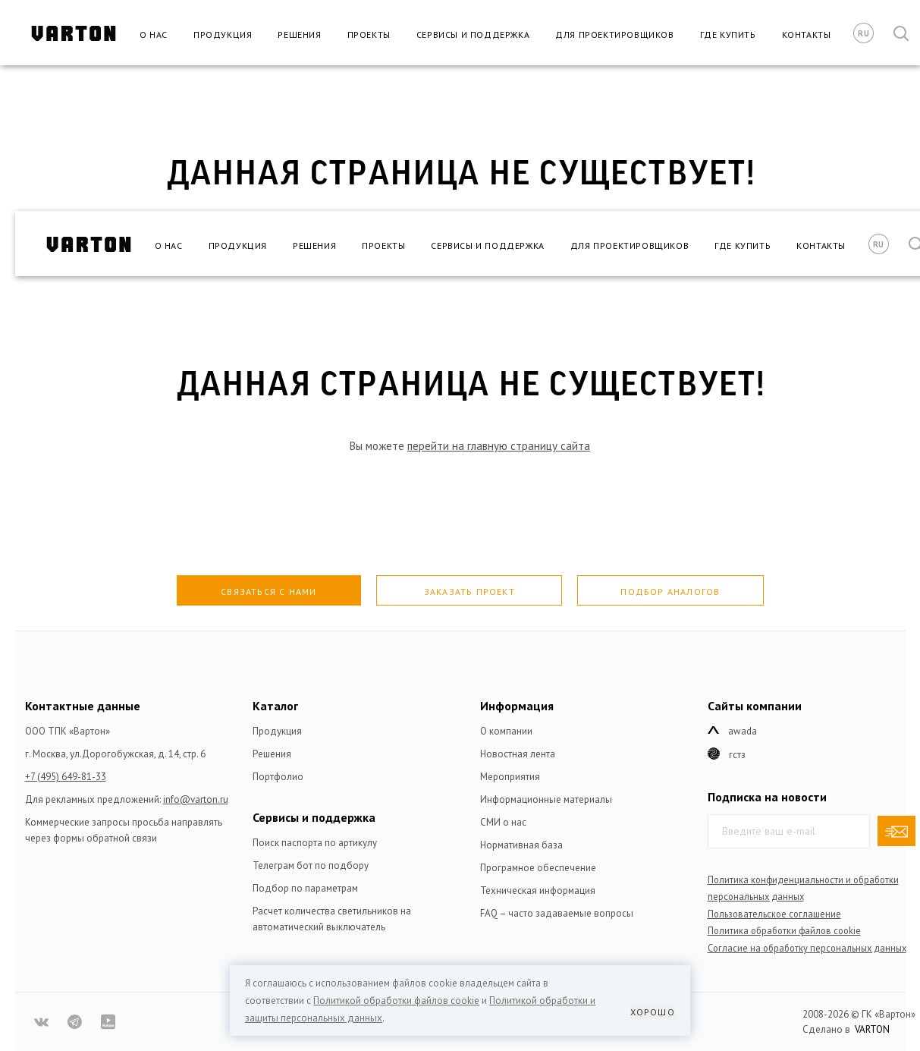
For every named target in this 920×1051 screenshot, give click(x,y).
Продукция (222, 34)
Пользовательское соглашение (774, 914)
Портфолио (278, 776)
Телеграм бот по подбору (311, 865)
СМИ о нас (503, 822)
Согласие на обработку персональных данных (807, 948)
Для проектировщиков (614, 34)
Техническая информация (537, 890)
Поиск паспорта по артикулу (315, 842)
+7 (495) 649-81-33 (65, 776)
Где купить (728, 34)
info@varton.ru (195, 799)
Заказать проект (469, 591)
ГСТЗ (737, 754)
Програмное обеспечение (538, 867)
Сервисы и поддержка (472, 34)
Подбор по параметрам (305, 888)
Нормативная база (521, 845)
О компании (506, 731)
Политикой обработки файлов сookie (396, 1000)
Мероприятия (510, 776)
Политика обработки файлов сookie (784, 930)
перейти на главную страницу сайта (498, 446)
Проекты (369, 34)
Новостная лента (517, 753)
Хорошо (652, 1012)
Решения (299, 34)
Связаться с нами (268, 591)
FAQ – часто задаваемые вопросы (556, 913)
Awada (742, 731)
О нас (154, 34)
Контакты (806, 34)
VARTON (872, 1029)
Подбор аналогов (670, 591)
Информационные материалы (546, 799)
